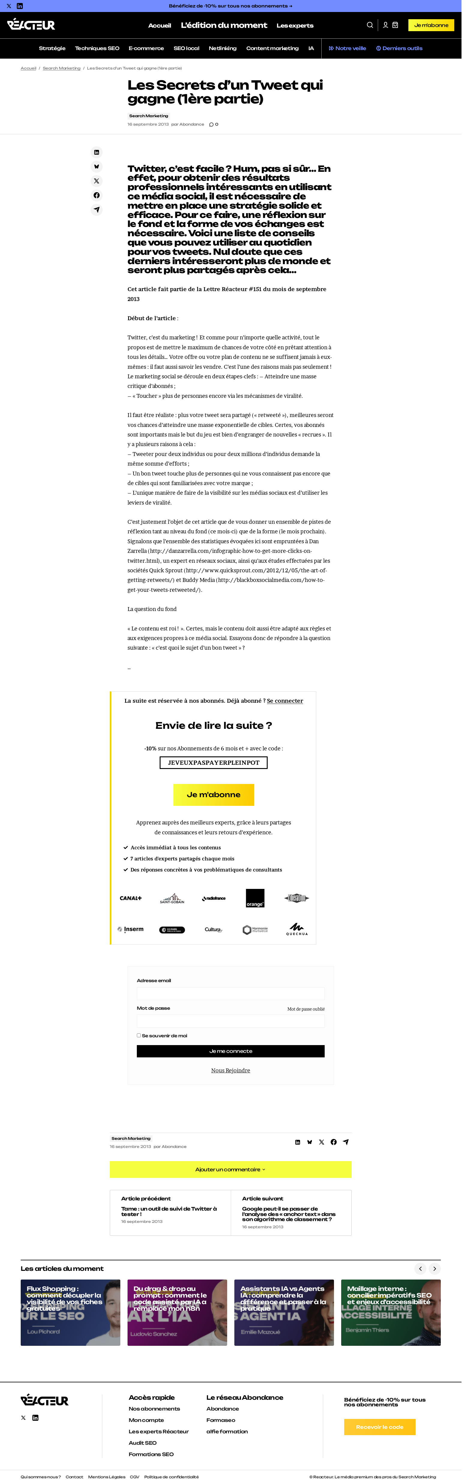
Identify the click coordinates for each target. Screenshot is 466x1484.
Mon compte (146, 1420)
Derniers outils (402, 48)
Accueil (28, 68)
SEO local (186, 48)
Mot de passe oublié (306, 1009)
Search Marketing (61, 68)
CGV (134, 1477)
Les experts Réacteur (158, 1432)
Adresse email (154, 980)
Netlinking (223, 48)
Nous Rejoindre (230, 1070)
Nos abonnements (154, 1409)
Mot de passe (153, 1008)
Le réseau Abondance (244, 1397)
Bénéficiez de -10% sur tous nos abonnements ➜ (231, 5)
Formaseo (220, 1420)
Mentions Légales (106, 1477)
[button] (370, 25)
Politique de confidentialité (171, 1477)
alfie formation (227, 1432)
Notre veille (350, 48)
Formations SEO (151, 1454)
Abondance (222, 1409)
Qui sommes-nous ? (41, 1477)
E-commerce (146, 48)
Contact (74, 1477)
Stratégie (52, 48)
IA (311, 48)
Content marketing (272, 48)
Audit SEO (142, 1443)
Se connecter (285, 701)
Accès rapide (152, 1397)
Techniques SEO (97, 48)
